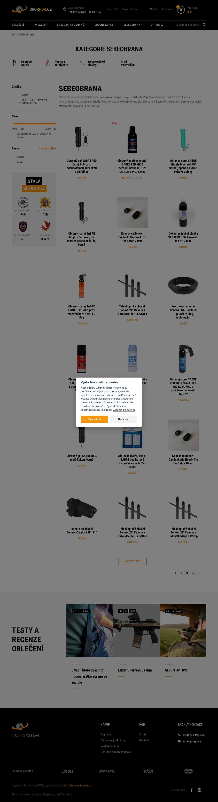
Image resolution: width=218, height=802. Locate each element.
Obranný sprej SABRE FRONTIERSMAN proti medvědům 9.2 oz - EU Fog (81, 312)
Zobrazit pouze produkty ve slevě (34, 135)
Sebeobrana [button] (133, 24)
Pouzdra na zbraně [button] (72, 24)
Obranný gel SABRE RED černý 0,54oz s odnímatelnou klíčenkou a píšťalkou (82, 166)
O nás (116, 9)
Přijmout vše (94, 419)
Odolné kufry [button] (105, 24)
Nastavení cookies (80, 785)
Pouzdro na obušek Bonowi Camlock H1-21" (82, 530)
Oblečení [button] (19, 24)
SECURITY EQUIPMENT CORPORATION (33, 101)
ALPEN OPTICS (176, 670)
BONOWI (24, 95)
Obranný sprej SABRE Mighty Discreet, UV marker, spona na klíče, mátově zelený (183, 166)
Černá (20, 156)
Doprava (105, 734)
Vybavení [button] (41, 24)
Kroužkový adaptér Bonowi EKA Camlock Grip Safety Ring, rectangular (183, 312)
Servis (125, 9)
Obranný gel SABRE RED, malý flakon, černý (81, 457)
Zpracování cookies (124, 409)
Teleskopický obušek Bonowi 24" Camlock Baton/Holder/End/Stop (132, 310)
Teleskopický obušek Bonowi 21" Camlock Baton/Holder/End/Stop (183, 532)
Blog (109, 9)
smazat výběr (47, 148)
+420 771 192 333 (194, 735)
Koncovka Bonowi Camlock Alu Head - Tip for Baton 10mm (183, 459)
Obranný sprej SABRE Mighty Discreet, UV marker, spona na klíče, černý (81, 239)
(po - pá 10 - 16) (91, 12)
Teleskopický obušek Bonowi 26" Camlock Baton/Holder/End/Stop (132, 532)
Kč (22, 129)
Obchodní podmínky (112, 740)
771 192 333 (75, 12)
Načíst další (132, 561)
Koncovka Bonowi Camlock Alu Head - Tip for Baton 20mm (132, 237)
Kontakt (134, 9)
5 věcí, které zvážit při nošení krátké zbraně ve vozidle (89, 676)
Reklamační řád (110, 746)
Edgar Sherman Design (135, 670)
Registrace (167, 9)
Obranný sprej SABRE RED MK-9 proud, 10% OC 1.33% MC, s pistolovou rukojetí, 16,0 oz (183, 387)
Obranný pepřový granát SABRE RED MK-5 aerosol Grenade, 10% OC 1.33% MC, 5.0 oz (132, 166)
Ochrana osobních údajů (115, 752)
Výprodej (157, 24)
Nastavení (123, 419)
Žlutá (20, 161)
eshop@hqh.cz (192, 741)
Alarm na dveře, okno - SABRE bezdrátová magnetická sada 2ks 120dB (132, 461)
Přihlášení (153, 9)
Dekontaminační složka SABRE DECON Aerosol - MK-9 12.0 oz (183, 237)
